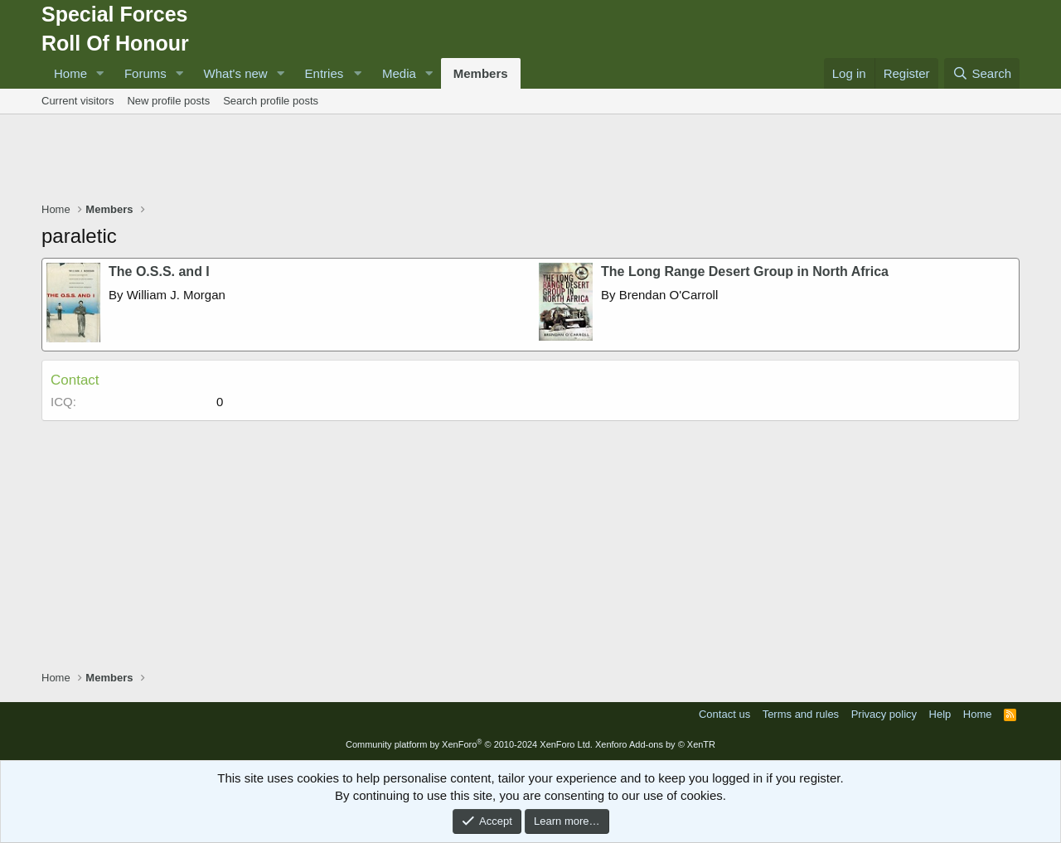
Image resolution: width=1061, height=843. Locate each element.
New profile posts (168, 100)
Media (399, 73)
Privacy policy (884, 714)
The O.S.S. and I (159, 271)
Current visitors (77, 100)
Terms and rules (801, 714)
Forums (145, 73)
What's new (236, 73)
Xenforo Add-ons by (655, 744)
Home (70, 73)
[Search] (982, 73)
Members (480, 73)
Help (940, 714)
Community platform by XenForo (469, 744)
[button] (100, 73)
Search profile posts (270, 100)
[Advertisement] (530, 160)
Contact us (724, 714)
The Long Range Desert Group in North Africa (745, 271)
